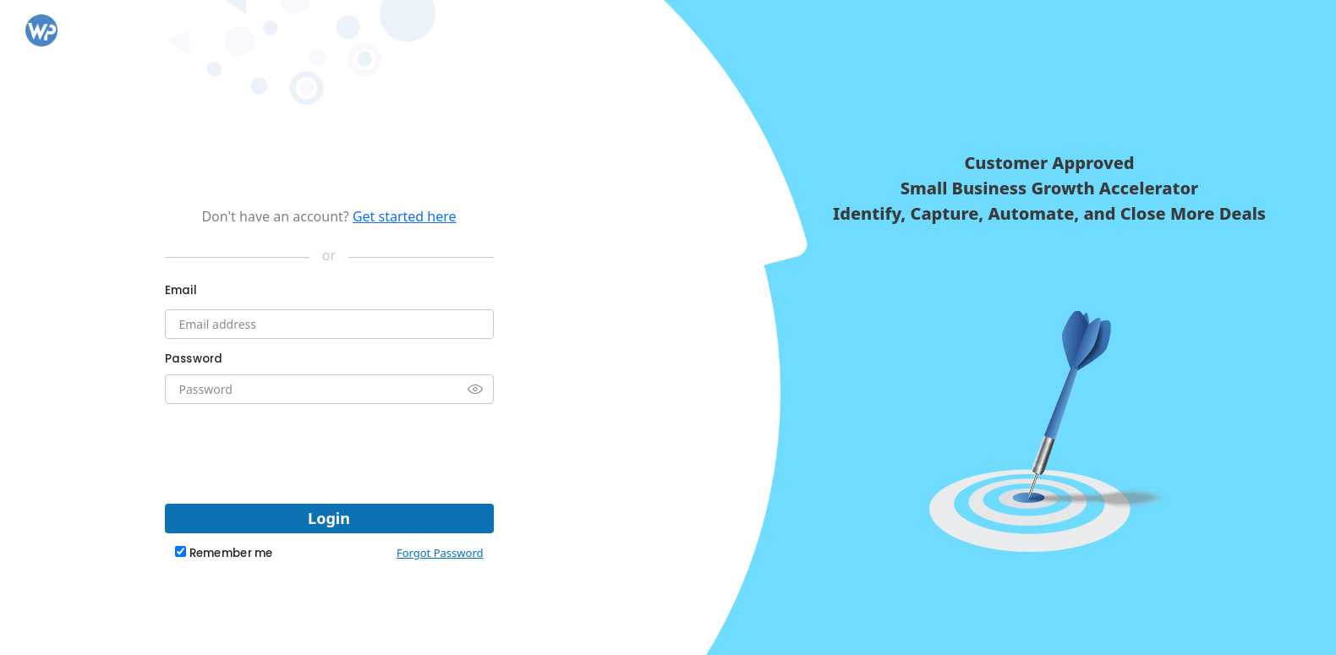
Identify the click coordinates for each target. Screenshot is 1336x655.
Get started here (405, 216)
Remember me (231, 553)
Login (329, 518)
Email (181, 290)
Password (194, 359)
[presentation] (328, 450)
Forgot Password (440, 552)
